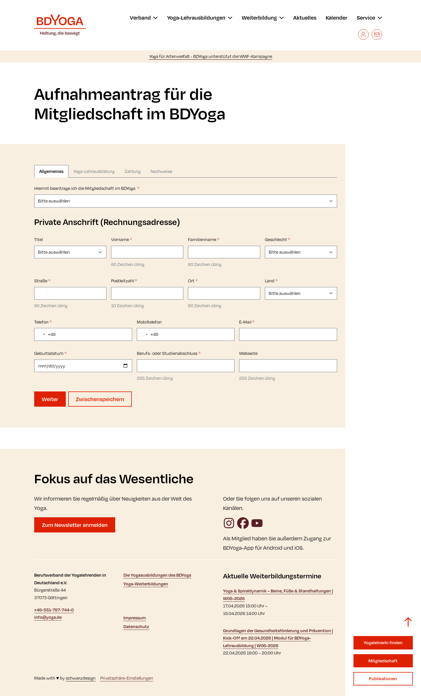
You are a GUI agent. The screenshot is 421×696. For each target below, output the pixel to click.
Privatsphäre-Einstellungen (126, 678)
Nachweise (161, 171)
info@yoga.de (48, 617)
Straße (42, 281)
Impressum (134, 618)
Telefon (43, 322)
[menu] (144, 18)
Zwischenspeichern (100, 399)
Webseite (248, 353)
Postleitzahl (124, 281)
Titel (38, 239)
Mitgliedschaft (383, 661)
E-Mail (247, 322)
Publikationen (383, 679)
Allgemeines (51, 171)
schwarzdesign (81, 678)
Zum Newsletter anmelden (75, 525)
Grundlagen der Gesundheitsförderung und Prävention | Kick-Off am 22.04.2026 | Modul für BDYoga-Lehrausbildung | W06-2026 (278, 638)
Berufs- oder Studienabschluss (169, 353)
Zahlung (133, 171)
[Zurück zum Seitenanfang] (408, 622)
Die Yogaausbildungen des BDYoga (157, 575)
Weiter (50, 399)
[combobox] (45, 334)
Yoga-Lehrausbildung (94, 171)
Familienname (204, 239)
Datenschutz (136, 626)
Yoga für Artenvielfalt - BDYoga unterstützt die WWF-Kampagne (210, 56)
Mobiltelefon (149, 322)
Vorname (121, 239)
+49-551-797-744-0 (54, 610)
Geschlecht (277, 239)
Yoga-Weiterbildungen (145, 584)
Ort (193, 281)
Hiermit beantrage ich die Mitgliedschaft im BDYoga (86, 188)
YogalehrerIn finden (383, 643)
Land (271, 281)
